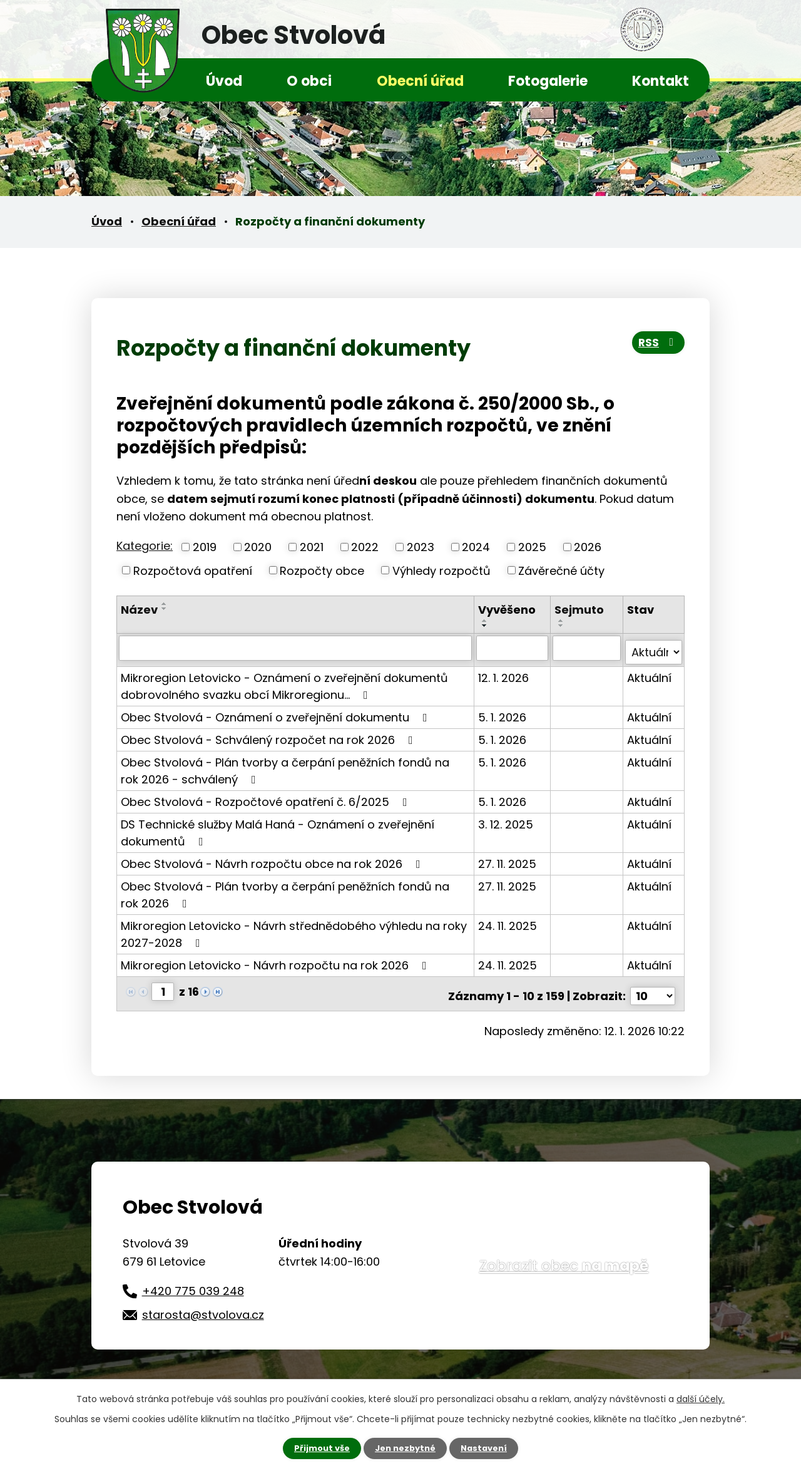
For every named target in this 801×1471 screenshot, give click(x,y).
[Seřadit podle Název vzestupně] (164, 603)
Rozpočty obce (322, 570)
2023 (420, 547)
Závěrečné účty (561, 570)
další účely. (700, 1397)
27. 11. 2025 (508, 859)
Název (139, 609)
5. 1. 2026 (503, 712)
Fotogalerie (548, 81)
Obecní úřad (420, 81)
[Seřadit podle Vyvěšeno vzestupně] (486, 620)
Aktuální (650, 673)
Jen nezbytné (405, 1448)
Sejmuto (580, 609)
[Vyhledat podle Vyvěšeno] (513, 647)
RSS (655, 346)
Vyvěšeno (508, 609)
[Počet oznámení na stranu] (652, 987)
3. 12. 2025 (506, 819)
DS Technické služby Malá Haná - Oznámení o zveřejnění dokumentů (277, 828)
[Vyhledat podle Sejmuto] (587, 647)
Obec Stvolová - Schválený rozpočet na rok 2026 (269, 735)
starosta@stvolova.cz (203, 1305)
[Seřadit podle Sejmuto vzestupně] (562, 620)
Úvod (224, 81)
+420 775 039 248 (193, 1281)
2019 (205, 547)
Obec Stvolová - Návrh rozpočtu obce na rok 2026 (273, 859)
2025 (532, 547)
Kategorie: (144, 546)
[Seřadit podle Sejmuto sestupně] (562, 625)
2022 (365, 547)
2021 (312, 547)
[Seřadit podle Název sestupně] (164, 608)
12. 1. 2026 (504, 673)
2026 (587, 547)
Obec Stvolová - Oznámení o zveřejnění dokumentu (276, 712)
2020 (258, 547)
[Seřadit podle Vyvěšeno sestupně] (486, 625)
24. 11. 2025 (508, 921)
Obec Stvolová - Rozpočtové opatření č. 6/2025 (266, 797)
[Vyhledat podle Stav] (654, 647)
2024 (476, 547)
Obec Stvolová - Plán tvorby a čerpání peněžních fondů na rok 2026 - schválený (295, 766)
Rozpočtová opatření (192, 570)
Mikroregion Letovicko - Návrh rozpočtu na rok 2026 (276, 960)
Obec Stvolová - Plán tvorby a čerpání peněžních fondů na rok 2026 (295, 890)
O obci (309, 81)
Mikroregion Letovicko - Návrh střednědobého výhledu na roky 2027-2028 (294, 929)
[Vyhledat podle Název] (296, 647)
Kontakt (660, 81)
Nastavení (488, 1448)
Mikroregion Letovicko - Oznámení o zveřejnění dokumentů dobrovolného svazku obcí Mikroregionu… (284, 681)
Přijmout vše (317, 1448)
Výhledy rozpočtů (441, 570)
